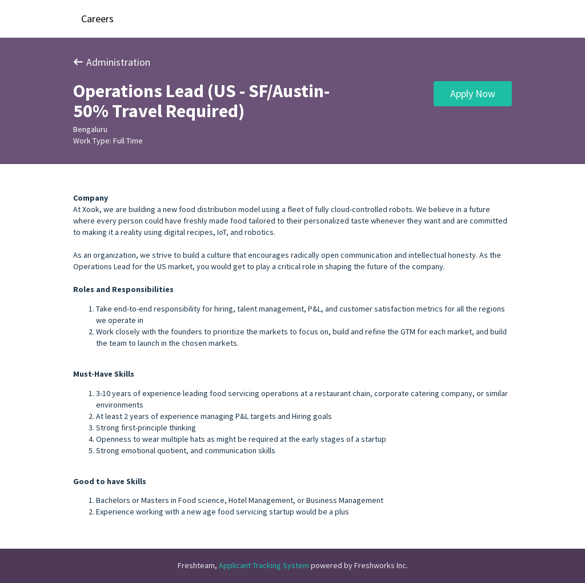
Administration (111, 62)
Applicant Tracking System (265, 565)
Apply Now (472, 93)
